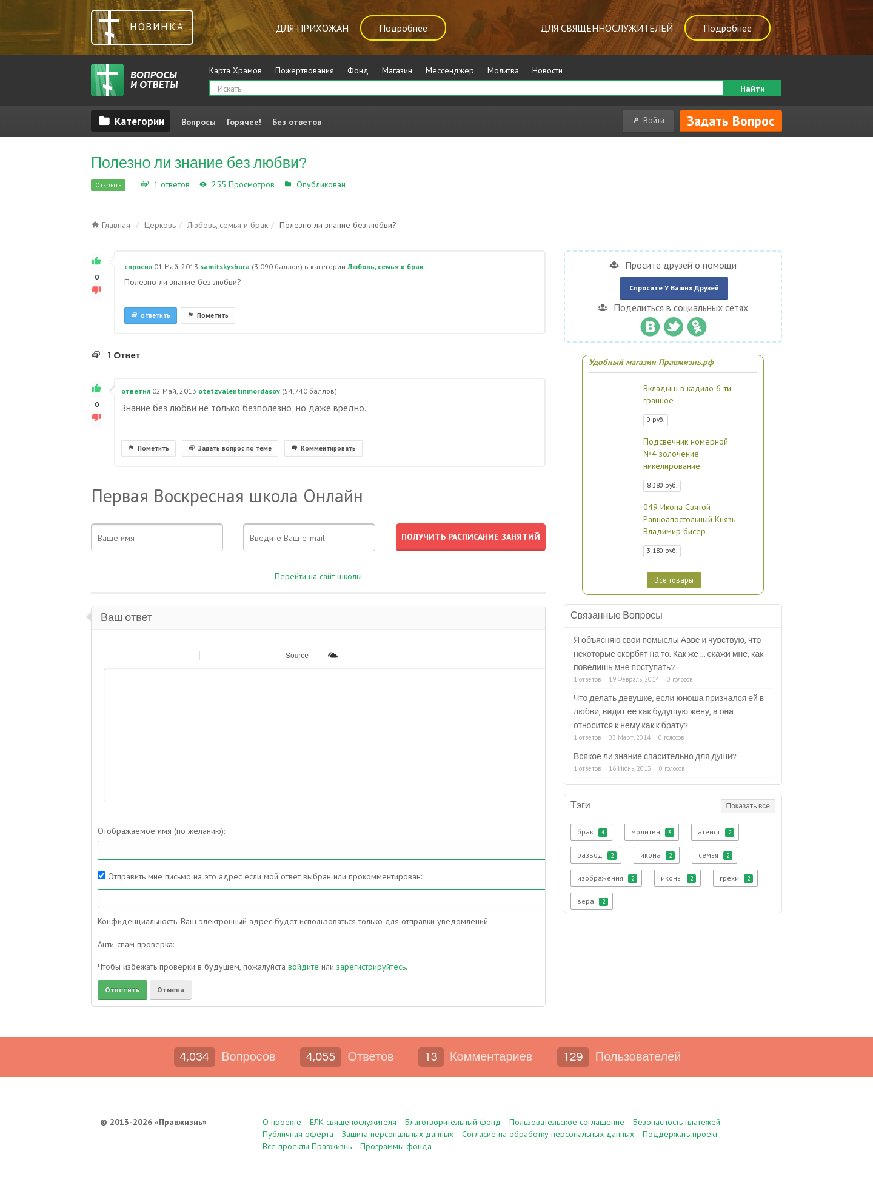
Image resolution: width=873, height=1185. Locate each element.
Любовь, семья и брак (391, 184)
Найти (752, 88)
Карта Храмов (235, 70)
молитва (652, 832)
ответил (135, 390)
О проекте (282, 1121)
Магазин (397, 70)
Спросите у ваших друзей (674, 287)
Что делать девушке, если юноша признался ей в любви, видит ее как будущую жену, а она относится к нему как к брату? (669, 712)
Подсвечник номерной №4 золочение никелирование (685, 453)
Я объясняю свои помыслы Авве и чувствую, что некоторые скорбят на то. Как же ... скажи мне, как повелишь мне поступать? (668, 654)
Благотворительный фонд (453, 1121)
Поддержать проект (680, 1134)
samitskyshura (225, 266)
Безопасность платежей (676, 1121)
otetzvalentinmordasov (239, 390)
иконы (678, 878)
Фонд (358, 70)
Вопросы (198, 121)
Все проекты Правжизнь (307, 1146)
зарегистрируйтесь (371, 966)
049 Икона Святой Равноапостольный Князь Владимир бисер (689, 519)
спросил (138, 266)
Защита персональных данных (397, 1134)
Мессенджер (450, 70)
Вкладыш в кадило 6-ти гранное (687, 394)
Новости (547, 70)
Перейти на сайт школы (318, 576)
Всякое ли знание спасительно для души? (655, 757)
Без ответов (296, 121)
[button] (112, 655)
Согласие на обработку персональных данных (548, 1134)
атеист (716, 832)
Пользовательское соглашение (566, 1121)
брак (592, 832)
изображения (607, 878)
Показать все (748, 806)
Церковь (160, 225)
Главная (110, 225)
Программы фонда (396, 1146)
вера (592, 901)
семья (715, 855)
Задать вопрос (731, 120)
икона (657, 855)
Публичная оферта (298, 1134)
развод (597, 855)
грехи (736, 878)
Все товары (674, 580)
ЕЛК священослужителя (353, 1121)
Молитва (503, 70)
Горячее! (244, 121)
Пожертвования (304, 70)
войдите (303, 966)
